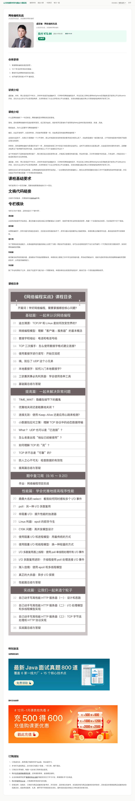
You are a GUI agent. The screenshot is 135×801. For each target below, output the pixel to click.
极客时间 (33, 3)
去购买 (41, 38)
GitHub (33, 198)
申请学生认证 (20, 781)
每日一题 (57, 3)
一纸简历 (49, 3)
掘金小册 (41, 3)
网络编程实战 (16, 15)
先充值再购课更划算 (22, 773)
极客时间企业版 (32, 777)
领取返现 (122, 3)
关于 (129, 3)
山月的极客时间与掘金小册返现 (14, 3)
